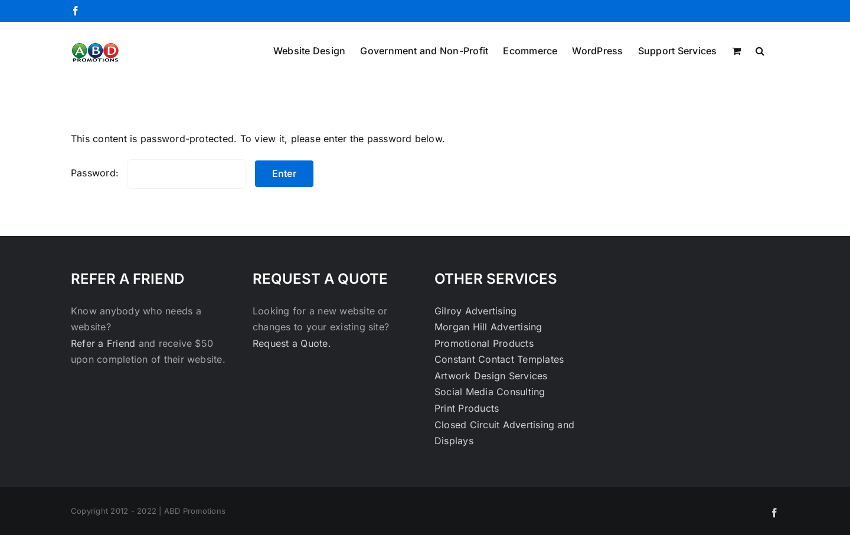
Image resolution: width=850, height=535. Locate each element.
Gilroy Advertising (475, 311)
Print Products (466, 408)
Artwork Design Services (491, 376)
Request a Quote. (292, 343)
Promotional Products (484, 343)
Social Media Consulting (489, 392)
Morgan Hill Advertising (488, 327)
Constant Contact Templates (499, 359)
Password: (158, 173)
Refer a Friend (105, 343)
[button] (760, 49)
